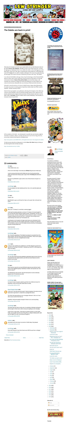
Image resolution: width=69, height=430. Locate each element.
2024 (50, 318)
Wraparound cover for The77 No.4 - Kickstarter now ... (56, 337)
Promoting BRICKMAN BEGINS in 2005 (54, 354)
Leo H (9, 244)
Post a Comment (9, 335)
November (52, 329)
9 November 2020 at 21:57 (13, 203)
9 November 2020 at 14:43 (13, 191)
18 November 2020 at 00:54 (14, 332)
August (51, 369)
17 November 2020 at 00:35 (14, 316)
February (52, 381)
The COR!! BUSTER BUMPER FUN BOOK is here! (56, 340)
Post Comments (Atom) (15, 340)
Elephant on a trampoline (55, 363)
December (52, 328)
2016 (50, 391)
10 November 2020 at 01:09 (14, 239)
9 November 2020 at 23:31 (13, 229)
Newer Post (7, 337)
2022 (50, 322)
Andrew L (10, 320)
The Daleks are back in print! (56, 358)
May (51, 375)
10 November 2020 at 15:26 (14, 261)
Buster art (52, 349)
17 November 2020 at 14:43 (14, 324)
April (51, 377)
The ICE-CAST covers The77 (56, 347)
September (52, 368)
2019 (50, 385)
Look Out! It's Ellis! (54, 334)
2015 (50, 393)
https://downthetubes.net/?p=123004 (12, 146)
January (52, 383)
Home (24, 337)
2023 (50, 320)
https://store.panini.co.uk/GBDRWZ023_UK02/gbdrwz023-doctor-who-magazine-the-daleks (24, 139)
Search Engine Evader (13, 289)
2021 (50, 324)
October (52, 366)
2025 (50, 317)
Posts (50, 402)
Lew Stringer (11, 186)
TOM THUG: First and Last (55, 351)
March (51, 379)
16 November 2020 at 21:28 (14, 301)
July (51, 371)
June (51, 373)
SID (8, 166)
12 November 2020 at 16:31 (14, 285)
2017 (50, 389)
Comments (51, 405)
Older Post (41, 337)
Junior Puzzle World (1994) (55, 361)
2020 (50, 326)
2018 (50, 387)
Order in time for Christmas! (56, 360)
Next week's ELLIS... (54, 345)
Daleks (9, 157)
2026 (50, 315)
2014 (50, 394)
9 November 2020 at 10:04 (13, 181)
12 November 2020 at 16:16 (14, 275)
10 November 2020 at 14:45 (14, 250)
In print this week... (54, 356)
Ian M (9, 207)
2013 (50, 396)
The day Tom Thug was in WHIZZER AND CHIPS (55, 343)
